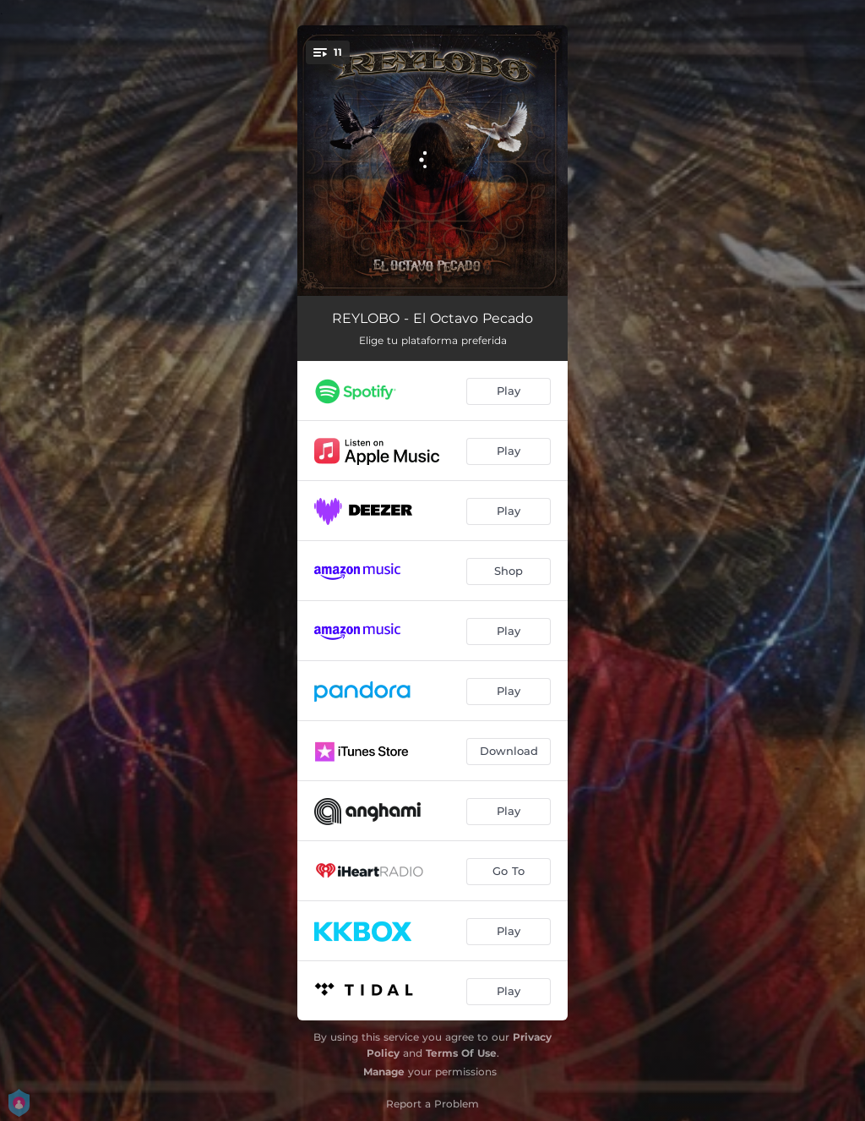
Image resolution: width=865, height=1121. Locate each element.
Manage (384, 1071)
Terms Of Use (461, 1053)
